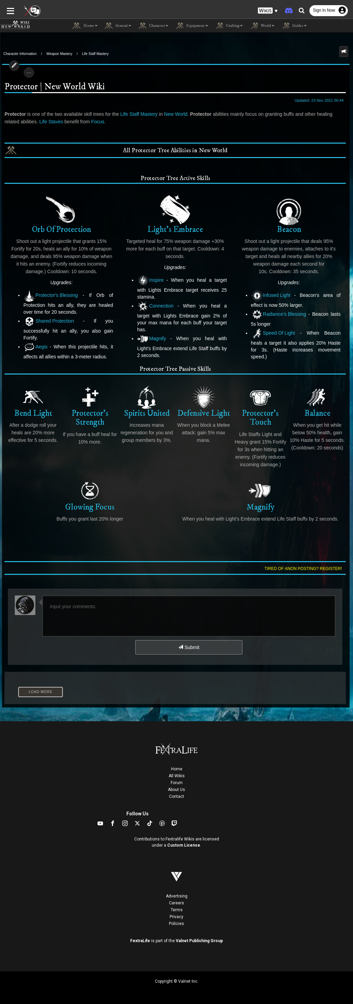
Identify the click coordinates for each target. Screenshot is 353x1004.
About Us (176, 789)
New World (173, 114)
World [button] (262, 26)
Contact (176, 796)
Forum (177, 782)
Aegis (34, 347)
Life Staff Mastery (95, 54)
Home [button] (85, 26)
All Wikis (177, 775)
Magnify (151, 332)
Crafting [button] (229, 26)
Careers (176, 903)
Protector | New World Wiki (53, 87)
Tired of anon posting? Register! (305, 568)
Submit (188, 647)
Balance (319, 401)
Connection (155, 306)
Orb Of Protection (60, 214)
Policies (176, 923)
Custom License (183, 845)
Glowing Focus (88, 495)
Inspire (150, 281)
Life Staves (33, 121)
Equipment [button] (191, 26)
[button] (267, 10)
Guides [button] (294, 26)
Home (176, 769)
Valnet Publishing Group (199, 940)
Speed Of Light (274, 333)
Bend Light (31, 401)
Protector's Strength (89, 406)
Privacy (176, 916)
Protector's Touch (261, 406)
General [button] (117, 26)
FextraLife (140, 940)
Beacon (290, 214)
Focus (79, 121)
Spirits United (146, 401)
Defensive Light (204, 401)
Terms (177, 909)
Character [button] (153, 26)
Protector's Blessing (49, 296)
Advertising (176, 896)
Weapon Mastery (59, 54)
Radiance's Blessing (279, 315)
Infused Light (271, 296)
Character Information (20, 54)
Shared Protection (47, 321)
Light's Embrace (175, 214)
